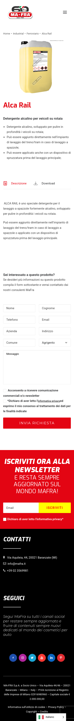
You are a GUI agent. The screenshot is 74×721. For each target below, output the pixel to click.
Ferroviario (33, 33)
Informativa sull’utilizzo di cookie (26, 707)
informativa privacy (49, 401)
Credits (44, 711)
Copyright (31, 711)
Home (6, 33)
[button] (65, 12)
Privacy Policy (56, 707)
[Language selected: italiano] (51, 717)
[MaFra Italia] (20, 12)
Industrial (18, 33)
